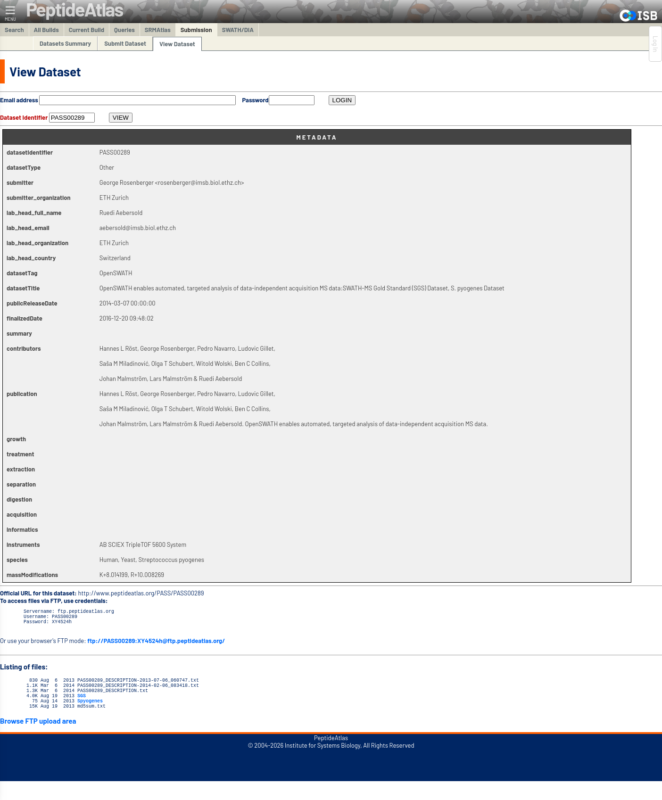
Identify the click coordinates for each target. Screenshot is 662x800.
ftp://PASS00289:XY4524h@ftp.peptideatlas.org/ (156, 645)
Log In (655, 44)
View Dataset (177, 44)
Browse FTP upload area (38, 733)
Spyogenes (90, 712)
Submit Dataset (125, 43)
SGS (81, 705)
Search (14, 29)
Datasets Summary (65, 43)
